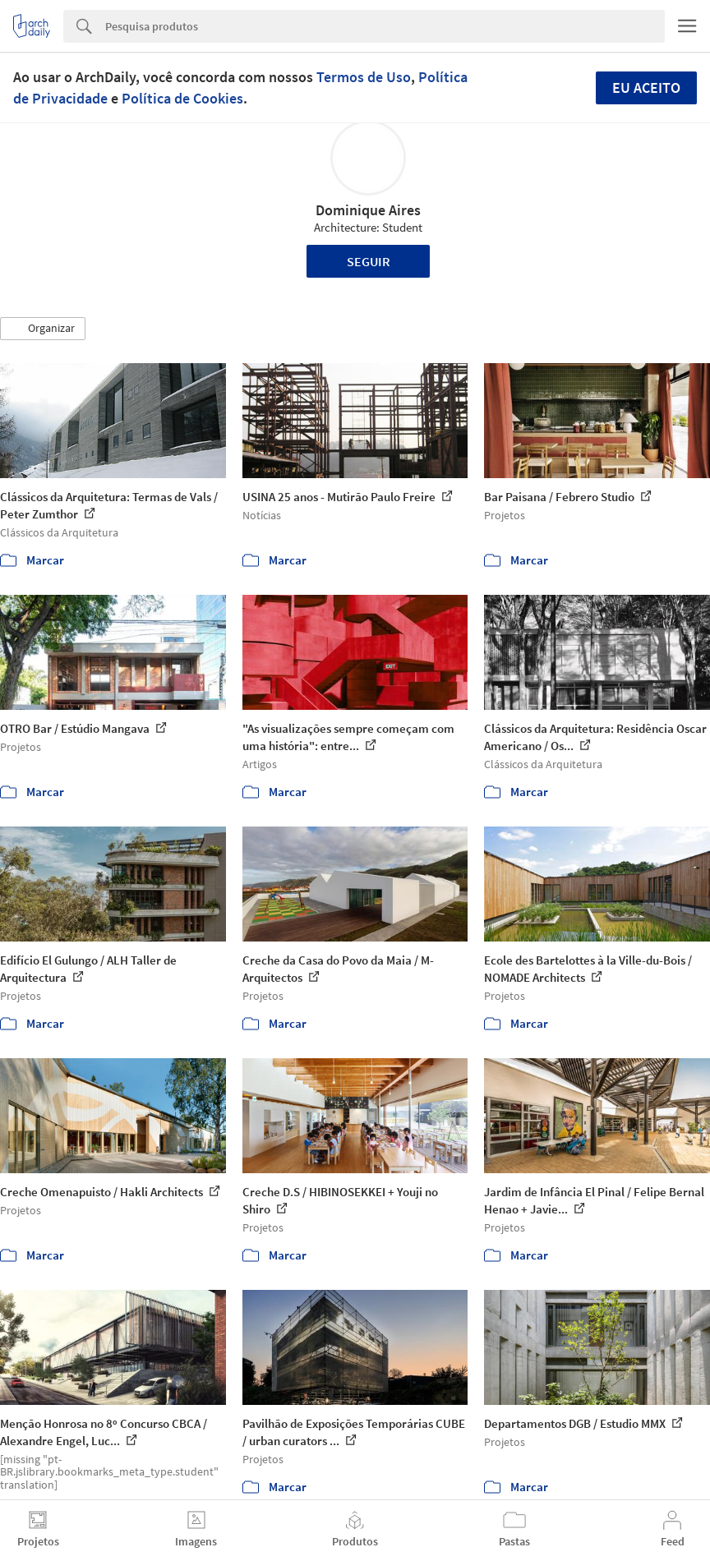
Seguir (368, 261)
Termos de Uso (363, 76)
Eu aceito (646, 87)
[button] (42, 328)
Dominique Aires (368, 209)
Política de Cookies (182, 98)
